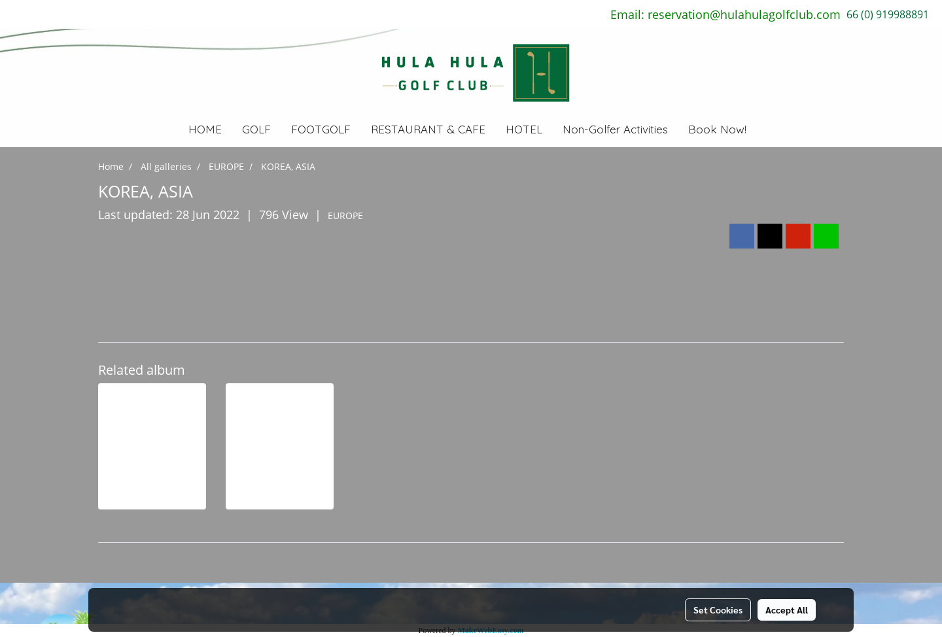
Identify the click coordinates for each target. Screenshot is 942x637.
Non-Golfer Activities (615, 129)
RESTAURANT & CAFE (428, 129)
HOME (205, 129)
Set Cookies (717, 609)
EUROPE (345, 215)
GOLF (256, 129)
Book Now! (717, 129)
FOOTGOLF (321, 129)
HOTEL (524, 129)
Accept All (786, 609)
